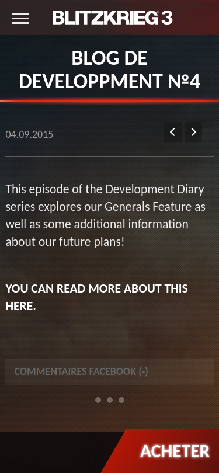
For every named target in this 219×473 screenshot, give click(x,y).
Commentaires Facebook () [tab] (81, 371)
